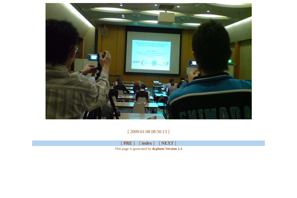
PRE (127, 143)
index (147, 143)
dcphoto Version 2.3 (167, 149)
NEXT (168, 143)
